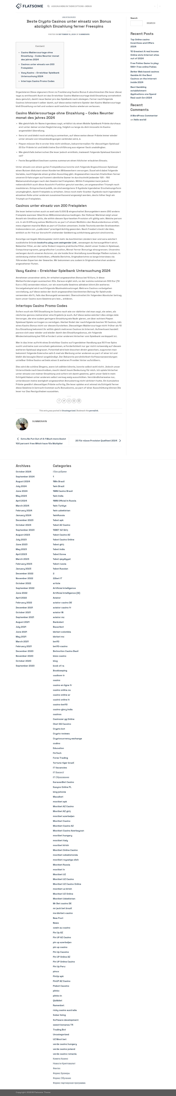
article (56, 583)
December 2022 (24, 573)
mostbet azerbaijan (63, 816)
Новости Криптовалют (64, 1063)
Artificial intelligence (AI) (66, 593)
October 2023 (23, 525)
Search (134, 18)
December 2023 (24, 520)
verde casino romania (65, 1053)
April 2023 (21, 554)
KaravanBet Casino (63, 782)
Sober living (59, 1015)
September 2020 (25, 665)
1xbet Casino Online (63, 539)
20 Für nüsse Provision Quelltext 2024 (98, 440)
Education (58, 748)
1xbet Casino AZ (61, 534)
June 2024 (22, 491)
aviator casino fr (62, 607)
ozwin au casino (61, 927)
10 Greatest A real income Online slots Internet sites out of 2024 (144, 55)
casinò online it (61, 699)
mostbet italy (60, 840)
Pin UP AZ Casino (62, 937)
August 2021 (22, 622)
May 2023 (21, 549)
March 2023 (22, 559)
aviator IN (58, 612)
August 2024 (23, 481)
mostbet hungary (62, 835)
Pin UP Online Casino (64, 961)
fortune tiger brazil (63, 762)
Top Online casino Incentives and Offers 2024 (142, 43)
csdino (56, 743)
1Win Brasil (58, 481)
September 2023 (25, 529)
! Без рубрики (60, 471)
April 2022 (21, 597)
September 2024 (25, 476)
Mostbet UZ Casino (63, 879)
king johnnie (59, 791)
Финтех (56, 1068)
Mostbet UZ (59, 874)
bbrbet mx (58, 636)
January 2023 (23, 568)
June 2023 (22, 544)
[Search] (48, 6)
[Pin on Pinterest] (74, 401)
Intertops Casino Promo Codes (37, 81)
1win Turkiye (59, 505)
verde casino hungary (65, 1044)
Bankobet (58, 622)
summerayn (84, 34)
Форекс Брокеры (61, 1073)
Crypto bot (59, 728)
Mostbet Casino (61, 821)
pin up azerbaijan (62, 942)
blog (55, 660)
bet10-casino (60, 646)
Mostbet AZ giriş (62, 811)
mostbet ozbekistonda (65, 854)
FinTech (57, 753)
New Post (58, 918)
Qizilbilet (57, 1000)
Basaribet (58, 626)
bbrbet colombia (62, 631)
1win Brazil (58, 486)
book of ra (58, 665)
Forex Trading (60, 757)
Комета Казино (60, 1058)
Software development (66, 1020)
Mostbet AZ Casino (63, 806)
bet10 (56, 641)
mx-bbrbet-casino (63, 913)
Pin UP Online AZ (61, 956)
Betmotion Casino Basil (65, 651)
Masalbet (58, 796)
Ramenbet (58, 1005)
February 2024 (24, 510)
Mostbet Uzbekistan (64, 898)
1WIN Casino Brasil (63, 491)
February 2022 (24, 602)
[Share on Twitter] (64, 401)
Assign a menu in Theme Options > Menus (71, 6)
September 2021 (25, 617)
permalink (93, 411)
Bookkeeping (60, 670)
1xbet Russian (60, 568)
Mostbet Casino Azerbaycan (68, 830)
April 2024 (21, 500)
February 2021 (24, 646)
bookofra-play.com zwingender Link (57, 242)
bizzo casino (59, 656)
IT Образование (61, 777)
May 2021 (21, 636)
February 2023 (24, 563)
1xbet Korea (59, 554)
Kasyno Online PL (62, 787)
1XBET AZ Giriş (60, 529)
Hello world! (140, 119)
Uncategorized (69, 17)
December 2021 (24, 607)
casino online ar (61, 694)
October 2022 (23, 583)
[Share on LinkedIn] (79, 401)
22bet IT (57, 578)
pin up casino (60, 947)
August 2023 (23, 534)
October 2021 (23, 612)
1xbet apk (58, 520)
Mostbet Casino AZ (63, 825)
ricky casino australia (65, 1010)
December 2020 (24, 651)
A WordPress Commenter (144, 115)
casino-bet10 (60, 704)
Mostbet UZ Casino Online (67, 884)
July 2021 (21, 626)
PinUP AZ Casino (61, 981)
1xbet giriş (58, 544)
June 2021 (21, 631)
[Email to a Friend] (69, 401)
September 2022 (25, 588)
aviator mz (58, 617)
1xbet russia (59, 563)
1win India (58, 495)
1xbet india (59, 549)
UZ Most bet (59, 1039)
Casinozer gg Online (63, 719)
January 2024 (23, 515)
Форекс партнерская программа (69, 1083)
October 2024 (23, 471)
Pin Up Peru (59, 966)
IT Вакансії (58, 772)
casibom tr (59, 675)
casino (56, 680)
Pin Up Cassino (61, 952)
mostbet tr (59, 869)
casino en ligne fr (62, 685)
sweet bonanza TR (63, 1024)
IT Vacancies (60, 767)
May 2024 (21, 495)
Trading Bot (59, 1029)
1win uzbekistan (61, 510)
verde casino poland (64, 1049)
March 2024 (22, 505)
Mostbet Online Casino (65, 850)
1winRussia (59, 515)
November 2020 (24, 656)
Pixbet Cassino (61, 985)
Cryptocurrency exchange (67, 738)
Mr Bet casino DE (62, 903)
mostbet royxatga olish (66, 859)
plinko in (57, 995)
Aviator (57, 597)
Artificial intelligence (64, 588)
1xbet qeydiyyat (62, 559)
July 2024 (21, 486)
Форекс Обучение (62, 1078)
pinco (56, 971)
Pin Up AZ (58, 932)
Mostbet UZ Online (63, 893)
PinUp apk (58, 976)
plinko (56, 990)
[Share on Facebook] (59, 401)
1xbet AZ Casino (61, 525)
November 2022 (24, 578)
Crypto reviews (61, 733)
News (56, 922)
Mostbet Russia (61, 864)
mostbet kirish (61, 845)
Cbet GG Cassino (62, 723)
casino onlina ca (62, 690)
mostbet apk (60, 801)
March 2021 (22, 641)
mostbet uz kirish (62, 888)
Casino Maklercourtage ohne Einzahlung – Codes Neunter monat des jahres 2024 (40, 56)
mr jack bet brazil (62, 908)
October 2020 (23, 660)
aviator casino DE (62, 602)
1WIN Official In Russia (64, 500)
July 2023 (21, 539)
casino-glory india (63, 709)
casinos (57, 714)
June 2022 (21, 593)
